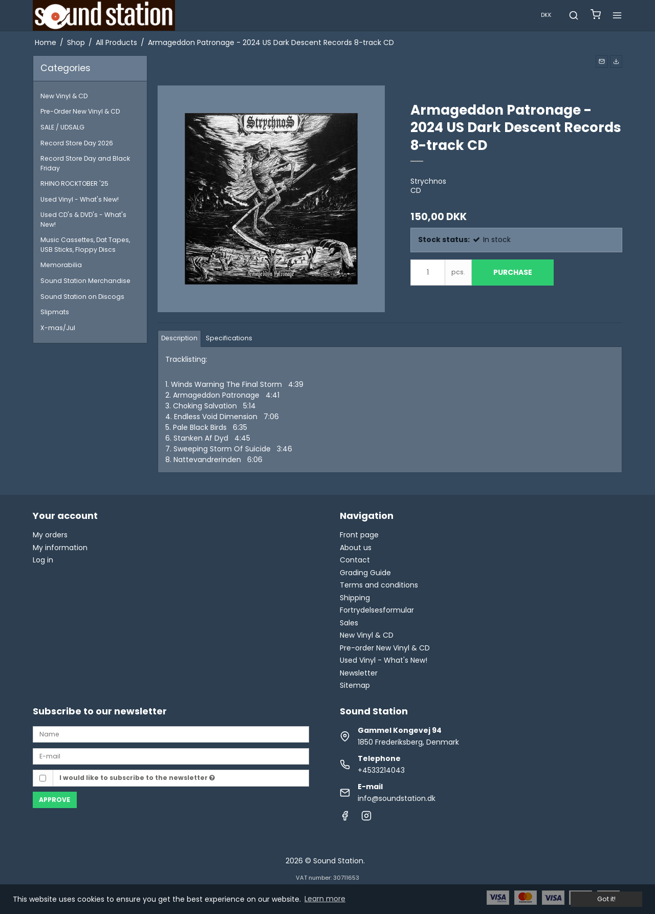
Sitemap (355, 685)
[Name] (171, 734)
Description (179, 338)
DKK (546, 15)
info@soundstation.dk (396, 798)
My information (60, 547)
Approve (54, 799)
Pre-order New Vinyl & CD (385, 648)
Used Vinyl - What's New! (79, 199)
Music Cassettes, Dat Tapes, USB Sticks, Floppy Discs (85, 244)
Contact (355, 560)
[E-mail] (171, 755)
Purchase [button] (512, 272)
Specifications (229, 338)
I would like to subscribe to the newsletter (137, 777)
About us (356, 547)
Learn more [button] (324, 899)
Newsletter (359, 673)
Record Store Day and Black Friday (85, 163)
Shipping (355, 598)
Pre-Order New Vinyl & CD (80, 111)
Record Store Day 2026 (76, 143)
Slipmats (54, 312)
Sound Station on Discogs (82, 296)
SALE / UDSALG (62, 127)
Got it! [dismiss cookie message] (606, 899)
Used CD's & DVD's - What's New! (83, 219)
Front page (359, 535)
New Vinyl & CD (64, 96)
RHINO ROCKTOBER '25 (74, 183)
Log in (43, 560)
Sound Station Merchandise (85, 280)
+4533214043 (381, 770)
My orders (50, 535)
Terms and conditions (379, 585)
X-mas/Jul (57, 327)
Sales (349, 623)
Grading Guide (365, 573)
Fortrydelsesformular (377, 610)
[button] (602, 61)
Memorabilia (61, 264)
